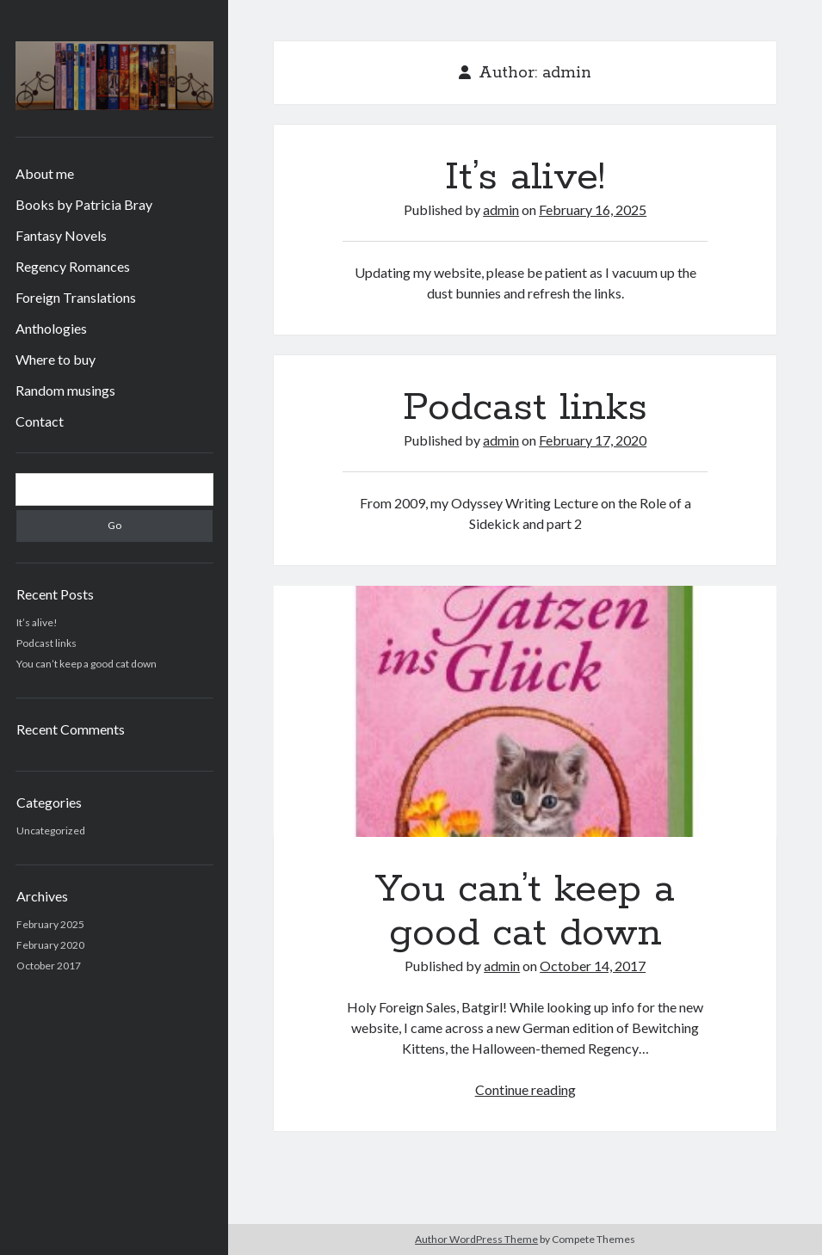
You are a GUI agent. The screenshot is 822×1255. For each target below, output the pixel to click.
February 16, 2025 (592, 209)
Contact (39, 421)
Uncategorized (50, 830)
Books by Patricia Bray (83, 204)
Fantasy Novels (61, 235)
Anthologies (51, 328)
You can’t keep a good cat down (86, 663)
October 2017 (48, 965)
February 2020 (50, 944)
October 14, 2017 (593, 965)
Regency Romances (72, 266)
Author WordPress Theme (476, 1239)
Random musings (65, 390)
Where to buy (55, 359)
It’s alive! (37, 622)
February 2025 (50, 924)
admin (501, 209)
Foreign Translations (75, 297)
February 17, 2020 (592, 440)
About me (44, 173)
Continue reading (525, 1089)
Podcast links (46, 643)
